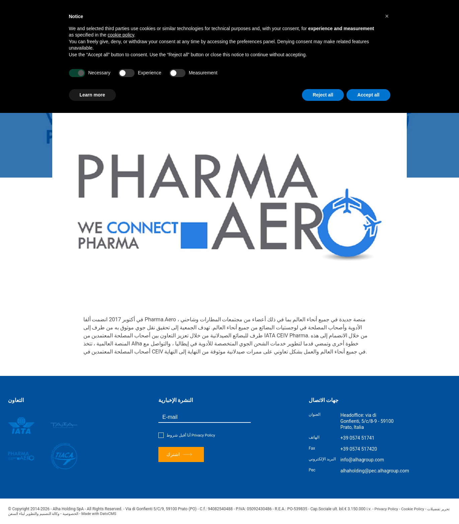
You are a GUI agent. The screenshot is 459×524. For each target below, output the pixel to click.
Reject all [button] (323, 94)
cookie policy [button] (120, 35)
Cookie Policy (414, 509)
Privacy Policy (204, 435)
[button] (387, 16)
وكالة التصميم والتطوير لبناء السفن (37, 513)
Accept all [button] (368, 94)
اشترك (179, 454)
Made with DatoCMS (123, 513)
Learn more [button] (92, 94)
